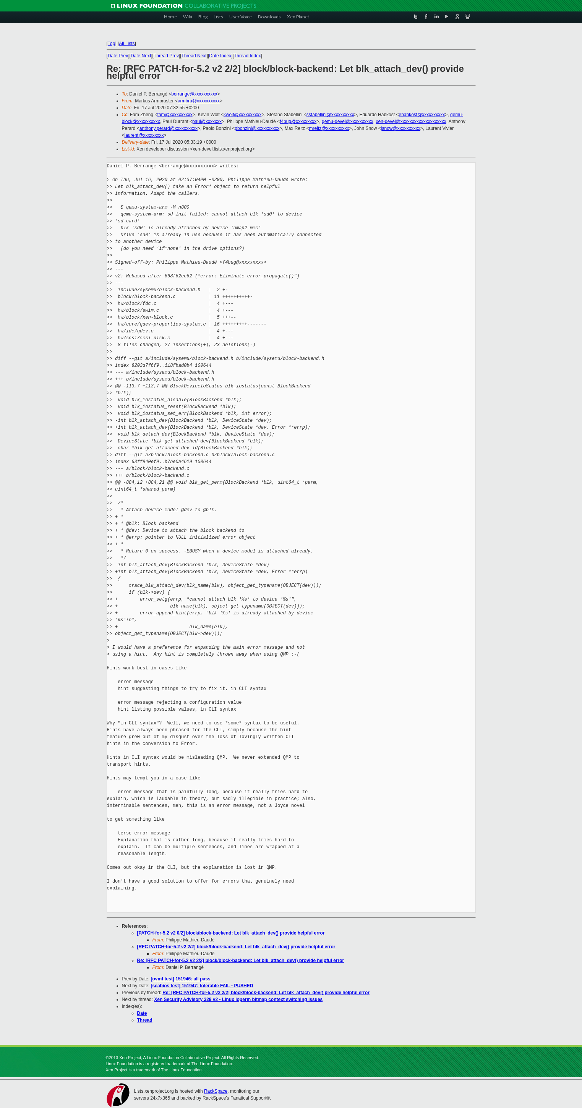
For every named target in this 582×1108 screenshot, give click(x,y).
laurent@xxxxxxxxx (144, 135)
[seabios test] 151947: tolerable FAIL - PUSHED (202, 985)
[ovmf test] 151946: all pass (181, 979)
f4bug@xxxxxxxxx (298, 121)
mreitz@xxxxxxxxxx (329, 128)
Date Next (141, 55)
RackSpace (215, 1091)
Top (111, 43)
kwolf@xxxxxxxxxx (243, 114)
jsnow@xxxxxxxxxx (400, 128)
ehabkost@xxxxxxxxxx (422, 114)
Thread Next (194, 55)
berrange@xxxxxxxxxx (194, 94)
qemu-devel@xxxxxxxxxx (347, 121)
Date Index (220, 55)
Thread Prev (166, 55)
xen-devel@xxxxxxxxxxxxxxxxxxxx (411, 121)
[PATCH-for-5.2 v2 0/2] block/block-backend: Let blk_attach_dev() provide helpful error (231, 933)
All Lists (127, 43)
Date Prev (118, 55)
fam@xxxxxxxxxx (175, 114)
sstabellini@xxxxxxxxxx (330, 114)
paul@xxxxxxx (207, 121)
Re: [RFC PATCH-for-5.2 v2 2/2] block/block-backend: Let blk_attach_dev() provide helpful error (240, 960)
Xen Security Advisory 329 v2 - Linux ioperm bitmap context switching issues (238, 999)
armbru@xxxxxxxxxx (199, 101)
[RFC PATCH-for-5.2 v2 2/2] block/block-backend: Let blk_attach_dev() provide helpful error (236, 946)
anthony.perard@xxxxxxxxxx (168, 128)
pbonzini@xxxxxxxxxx (257, 128)
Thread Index (247, 55)
